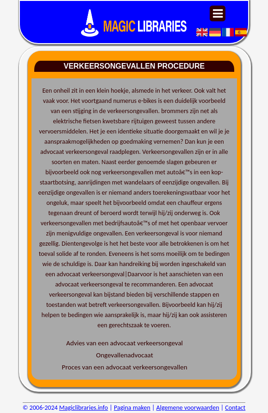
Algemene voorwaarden (187, 408)
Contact (235, 408)
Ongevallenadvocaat (124, 355)
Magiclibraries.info (83, 408)
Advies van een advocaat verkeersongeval (124, 343)
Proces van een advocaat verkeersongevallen (124, 367)
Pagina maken (132, 408)
